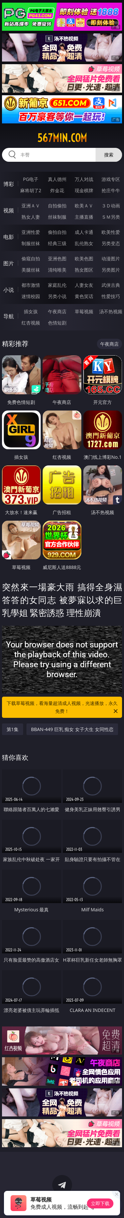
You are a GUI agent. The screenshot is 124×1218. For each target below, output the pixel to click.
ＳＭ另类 (111, 217)
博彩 (8, 184)
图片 (8, 263)
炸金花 (57, 190)
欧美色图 (84, 258)
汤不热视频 (110, 311)
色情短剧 (57, 323)
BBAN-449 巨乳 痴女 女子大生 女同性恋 (72, 729)
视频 (8, 210)
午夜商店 (57, 311)
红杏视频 (30, 323)
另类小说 (57, 296)
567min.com (62, 138)
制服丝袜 (30, 243)
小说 (8, 289)
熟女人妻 (30, 217)
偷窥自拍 (30, 258)
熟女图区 (84, 270)
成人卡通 (84, 232)
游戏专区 (111, 179)
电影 (8, 236)
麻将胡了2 (30, 190)
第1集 (13, 729)
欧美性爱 (111, 232)
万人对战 (84, 179)
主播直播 (84, 217)
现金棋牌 (84, 190)
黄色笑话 (84, 296)
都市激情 (30, 285)
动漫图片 (111, 258)
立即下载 (100, 1203)
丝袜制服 (57, 217)
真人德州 (57, 179)
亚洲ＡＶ (30, 205)
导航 (8, 316)
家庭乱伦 (57, 285)
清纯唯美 (57, 270)
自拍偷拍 (57, 205)
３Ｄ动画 (111, 205)
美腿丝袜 (30, 270)
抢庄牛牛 (111, 190)
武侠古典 (111, 285)
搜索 (108, 155)
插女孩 (31, 311)
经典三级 (57, 243)
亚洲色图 (57, 258)
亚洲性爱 (30, 232)
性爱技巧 (111, 296)
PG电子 (30, 179)
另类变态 (111, 243)
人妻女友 (84, 285)
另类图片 (111, 270)
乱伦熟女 (84, 243)
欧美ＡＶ (84, 205)
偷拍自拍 (57, 232)
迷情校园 (30, 296)
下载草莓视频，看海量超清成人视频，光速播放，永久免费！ (63, 707)
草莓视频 (84, 311)
